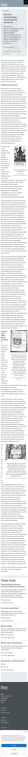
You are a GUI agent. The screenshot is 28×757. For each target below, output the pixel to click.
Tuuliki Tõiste (6, 600)
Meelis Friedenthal (8, 635)
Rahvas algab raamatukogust (11, 643)
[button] (26, 732)
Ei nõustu (14, 749)
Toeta (2, 702)
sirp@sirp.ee (4, 698)
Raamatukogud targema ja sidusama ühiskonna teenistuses (13, 586)
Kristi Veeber (6, 618)
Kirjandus (6, 10)
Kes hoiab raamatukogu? (10, 608)
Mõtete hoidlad (6, 626)
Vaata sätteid (14, 753)
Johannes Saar (9, 47)
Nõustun (14, 745)
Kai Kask (5, 667)
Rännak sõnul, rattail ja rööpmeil (13, 661)
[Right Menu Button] (26, 2)
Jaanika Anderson (8, 653)
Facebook (3, 700)
